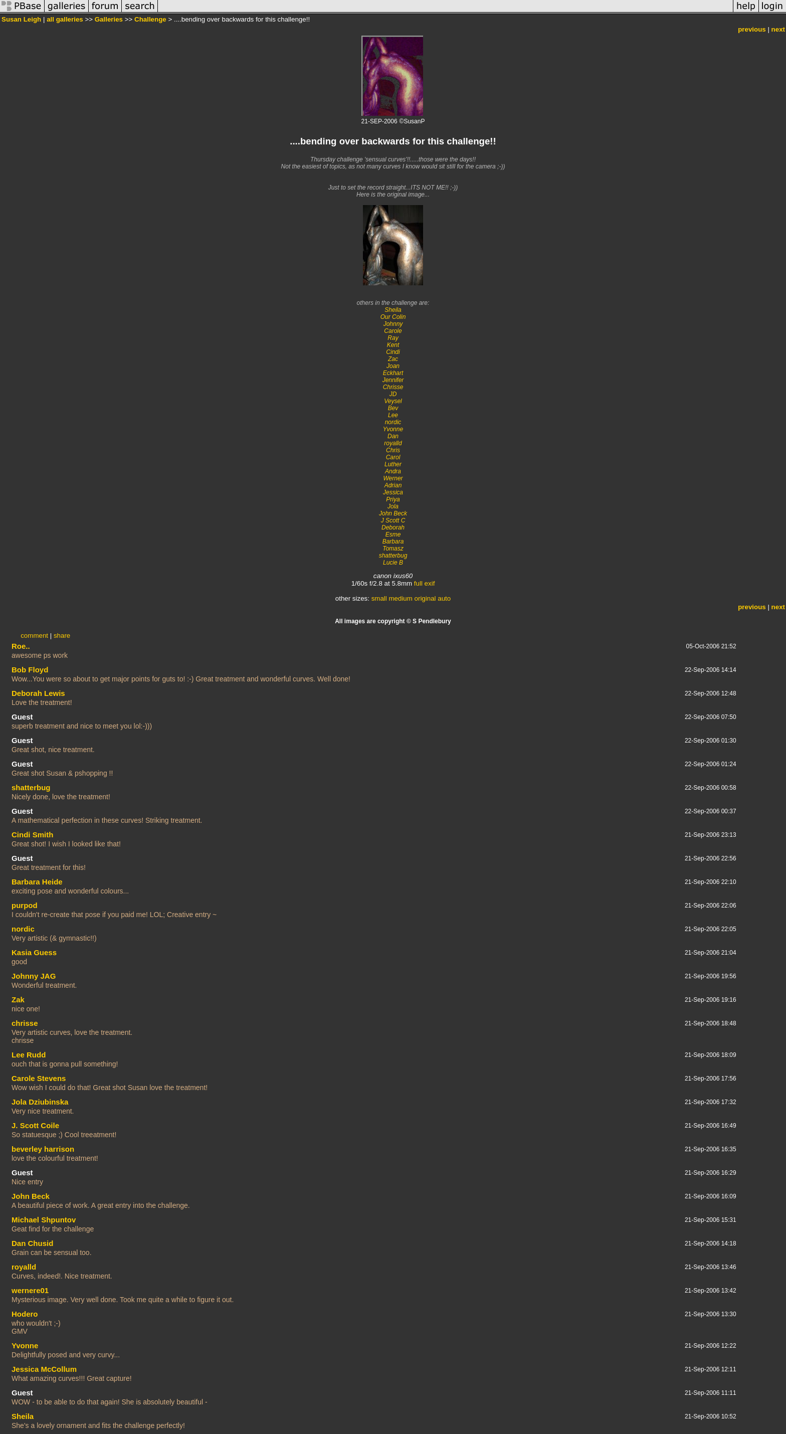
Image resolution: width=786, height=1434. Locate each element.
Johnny (393, 323)
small (379, 598)
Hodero (25, 1314)
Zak (18, 999)
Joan (393, 366)
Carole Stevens (39, 1078)
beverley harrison (43, 1149)
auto (444, 598)
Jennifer (393, 380)
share (62, 635)
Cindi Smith (32, 834)
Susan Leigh (21, 19)
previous (752, 29)
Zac (393, 359)
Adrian (393, 485)
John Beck (393, 513)
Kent (393, 344)
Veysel (393, 401)
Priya (393, 499)
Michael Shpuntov (44, 1219)
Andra (393, 471)
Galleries (109, 19)
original (425, 598)
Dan (393, 436)
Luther (393, 464)
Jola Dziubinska (40, 1102)
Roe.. (21, 646)
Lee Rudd (29, 1054)
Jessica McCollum (44, 1369)
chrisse (25, 1023)
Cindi (393, 351)
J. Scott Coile (35, 1125)
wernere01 (30, 1290)
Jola (393, 506)
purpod (25, 905)
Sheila (392, 309)
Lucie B (393, 562)
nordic (393, 422)
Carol (393, 457)
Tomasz (393, 548)
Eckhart (393, 373)
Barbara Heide (37, 881)
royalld (393, 443)
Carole (393, 330)
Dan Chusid (32, 1243)
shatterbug (393, 555)
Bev (393, 408)
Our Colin (393, 316)
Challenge (150, 19)
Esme (393, 534)
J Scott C (393, 520)
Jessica (393, 492)
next (778, 29)
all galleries (65, 19)
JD (393, 394)
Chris (393, 450)
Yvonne (393, 429)
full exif (424, 583)
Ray (392, 337)
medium (400, 598)
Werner (393, 478)
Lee (393, 415)
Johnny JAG (34, 976)
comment (34, 635)
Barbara (393, 541)
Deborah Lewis (38, 693)
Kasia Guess (34, 952)
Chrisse (393, 387)
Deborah (393, 527)
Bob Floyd (30, 669)
